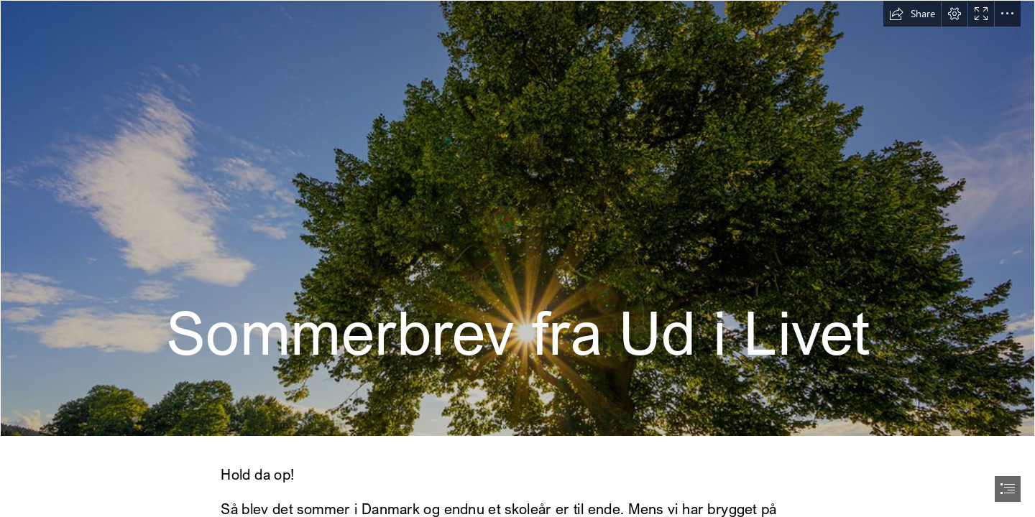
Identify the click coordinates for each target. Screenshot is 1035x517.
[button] (912, 14)
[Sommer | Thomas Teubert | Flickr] (517, 218)
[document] (517, 258)
